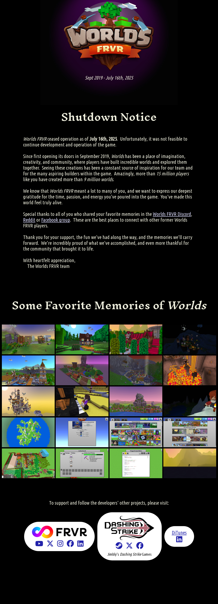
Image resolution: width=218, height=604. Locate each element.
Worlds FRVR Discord (172, 214)
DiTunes (179, 532)
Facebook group (55, 220)
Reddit (29, 220)
